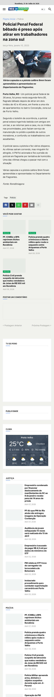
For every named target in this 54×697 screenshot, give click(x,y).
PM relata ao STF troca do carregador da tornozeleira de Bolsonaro (36, 567)
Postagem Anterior (13, 325)
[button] (4, 9)
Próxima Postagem (41, 325)
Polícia (20, 19)
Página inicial (9, 19)
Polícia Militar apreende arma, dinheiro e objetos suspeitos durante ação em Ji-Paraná (36, 680)
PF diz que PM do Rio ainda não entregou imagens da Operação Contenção (35, 514)
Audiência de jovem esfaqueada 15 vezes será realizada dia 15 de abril (36, 532)
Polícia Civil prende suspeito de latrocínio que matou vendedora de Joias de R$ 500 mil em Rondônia (14, 280)
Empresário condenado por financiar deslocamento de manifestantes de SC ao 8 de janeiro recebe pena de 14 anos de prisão (36, 493)
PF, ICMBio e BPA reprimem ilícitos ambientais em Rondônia (11, 241)
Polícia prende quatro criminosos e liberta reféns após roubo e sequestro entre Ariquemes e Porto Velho (39, 243)
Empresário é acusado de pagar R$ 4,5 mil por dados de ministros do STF (36, 549)
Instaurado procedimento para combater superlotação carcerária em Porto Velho (36, 585)
